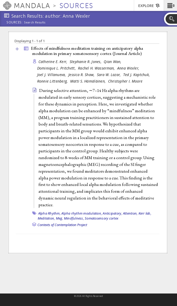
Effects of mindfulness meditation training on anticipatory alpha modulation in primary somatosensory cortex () (87, 51)
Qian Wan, (113, 61)
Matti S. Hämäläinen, (88, 81)
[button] (170, 5)
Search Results (34, 22)
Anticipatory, (112, 213)
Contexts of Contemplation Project (62, 224)
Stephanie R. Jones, (86, 61)
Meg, (59, 218)
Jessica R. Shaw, (82, 74)
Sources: (14, 22)
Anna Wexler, (128, 68)
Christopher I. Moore (125, 81)
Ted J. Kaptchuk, (137, 74)
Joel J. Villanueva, (52, 74)
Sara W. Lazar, (109, 74)
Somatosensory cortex (101, 218)
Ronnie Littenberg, (53, 81)
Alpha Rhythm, (49, 213)
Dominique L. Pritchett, (57, 68)
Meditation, (46, 218)
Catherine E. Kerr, (53, 61)
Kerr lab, (145, 213)
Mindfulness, (74, 218)
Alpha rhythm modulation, (81, 213)
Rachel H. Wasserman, (97, 68)
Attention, (130, 213)
